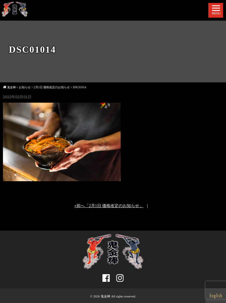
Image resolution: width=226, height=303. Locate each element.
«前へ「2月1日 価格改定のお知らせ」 (109, 206)
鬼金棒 (105, 296)
